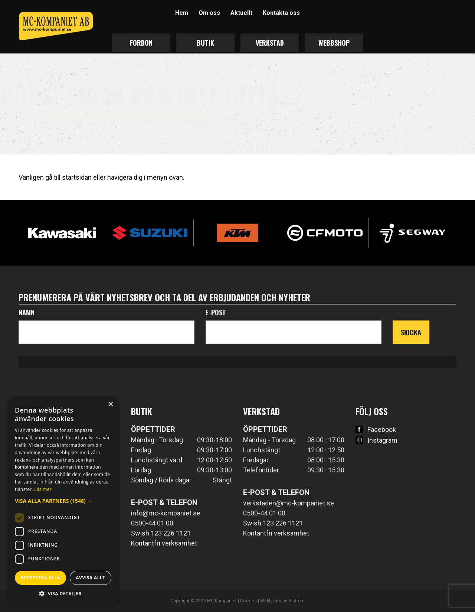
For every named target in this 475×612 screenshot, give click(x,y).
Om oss (209, 12)
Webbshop (334, 43)
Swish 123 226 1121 (161, 533)
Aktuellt (241, 12)
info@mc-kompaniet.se (165, 513)
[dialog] (63, 501)
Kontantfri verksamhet (164, 543)
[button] (63, 501)
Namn (27, 312)
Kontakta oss (281, 12)
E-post (216, 312)
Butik (205, 43)
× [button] (110, 404)
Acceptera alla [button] (40, 577)
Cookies (248, 600)
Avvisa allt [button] (90, 577)
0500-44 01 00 (152, 523)
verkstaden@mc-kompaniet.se (288, 503)
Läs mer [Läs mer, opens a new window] (43, 489)
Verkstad (270, 43)
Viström (296, 600)
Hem (181, 12)
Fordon (141, 43)
